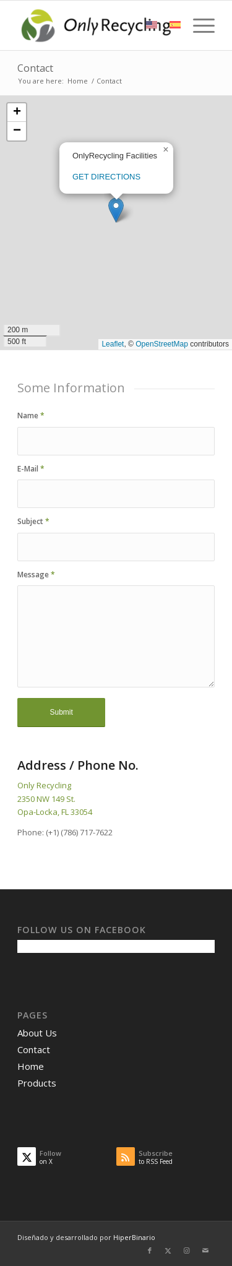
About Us (37, 1033)
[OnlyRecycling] (96, 25)
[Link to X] (168, 1250)
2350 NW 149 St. (46, 798)
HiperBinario (134, 1237)
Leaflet (112, 344)
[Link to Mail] (205, 1250)
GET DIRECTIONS (106, 176)
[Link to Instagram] (187, 1250)
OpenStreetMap (161, 344)
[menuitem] (198, 25)
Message (36, 574)
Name (31, 415)
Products (36, 1083)
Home (30, 1066)
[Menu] (198, 25)
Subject (33, 521)
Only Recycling (44, 785)
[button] (116, 210)
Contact (35, 68)
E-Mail (31, 468)
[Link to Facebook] (149, 1250)
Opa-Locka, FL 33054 (54, 811)
